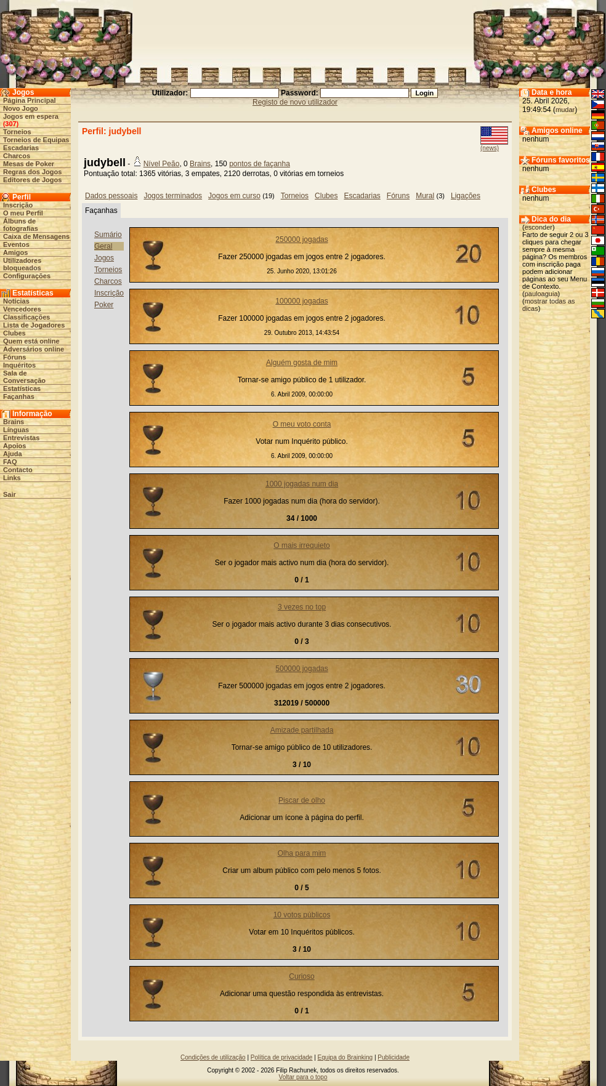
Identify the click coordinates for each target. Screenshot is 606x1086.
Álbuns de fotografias (20, 224)
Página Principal (29, 100)
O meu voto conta (302, 424)
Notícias (16, 301)
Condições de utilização (213, 1057)
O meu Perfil (23, 213)
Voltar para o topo (303, 1077)
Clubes (14, 333)
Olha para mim (302, 853)
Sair (9, 494)
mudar (565, 109)
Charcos (16, 155)
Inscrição (18, 205)
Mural (425, 195)
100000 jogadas (301, 301)
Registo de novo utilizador (294, 102)
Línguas (16, 429)
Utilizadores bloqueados (22, 264)
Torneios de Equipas (36, 139)
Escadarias (21, 147)
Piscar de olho (301, 800)
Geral (103, 246)
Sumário (108, 234)
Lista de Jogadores (34, 325)
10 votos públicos (302, 915)
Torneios (17, 131)
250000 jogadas (301, 239)
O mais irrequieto (301, 545)
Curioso (301, 976)
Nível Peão (161, 163)
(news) (489, 148)
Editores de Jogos (32, 179)
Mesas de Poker (28, 163)
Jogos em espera (31, 116)
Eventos (16, 244)
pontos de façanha (259, 163)
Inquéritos (19, 365)
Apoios (14, 445)
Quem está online (31, 341)
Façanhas (18, 396)
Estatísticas (22, 388)
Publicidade (394, 1057)
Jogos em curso (234, 195)
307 (10, 123)
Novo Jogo (20, 108)
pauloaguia (541, 293)
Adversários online (33, 349)
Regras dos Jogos (32, 171)
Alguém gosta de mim (301, 362)
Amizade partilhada (302, 730)
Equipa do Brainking (345, 1057)
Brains (13, 421)
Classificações (26, 317)
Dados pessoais (111, 195)
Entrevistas (21, 437)
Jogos (104, 258)
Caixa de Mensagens (36, 236)
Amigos (15, 252)
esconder (538, 227)
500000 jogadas (301, 668)
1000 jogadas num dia (301, 484)
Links (12, 477)
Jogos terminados (172, 195)
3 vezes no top (302, 607)
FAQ (10, 461)
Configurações (26, 276)
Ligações (465, 195)
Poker (103, 304)
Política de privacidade (282, 1057)
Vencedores (22, 309)
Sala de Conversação (24, 376)
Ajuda (12, 453)
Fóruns (14, 357)
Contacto (18, 469)
